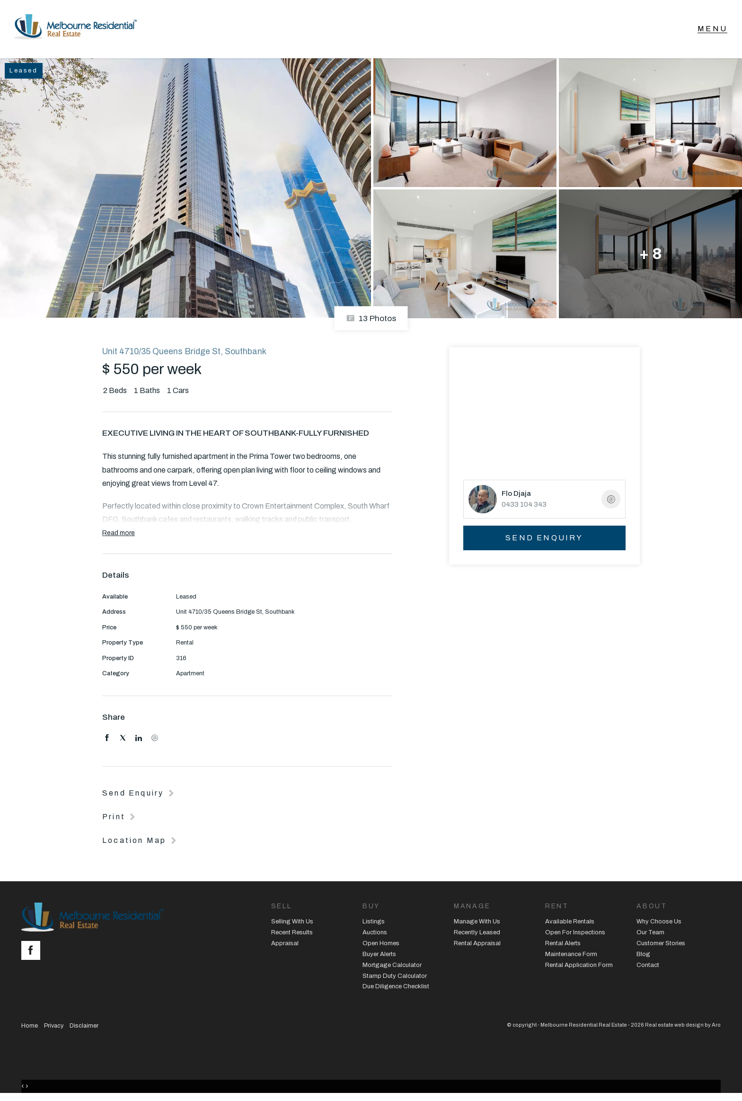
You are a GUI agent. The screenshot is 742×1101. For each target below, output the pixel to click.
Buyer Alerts (379, 955)
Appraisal (285, 944)
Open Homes (380, 944)
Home (29, 1027)
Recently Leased (477, 934)
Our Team (650, 934)
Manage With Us (477, 923)
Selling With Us (292, 923)
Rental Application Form (579, 966)
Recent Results (292, 934)
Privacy (53, 1027)
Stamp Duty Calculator (394, 977)
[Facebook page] (33, 953)
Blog (643, 955)
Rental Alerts (563, 944)
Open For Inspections (575, 934)
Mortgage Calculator (392, 966)
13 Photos (371, 319)
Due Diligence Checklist (395, 988)
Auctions (374, 934)
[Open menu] (712, 30)
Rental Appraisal (477, 944)
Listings (373, 923)
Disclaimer (84, 1027)
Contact (647, 966)
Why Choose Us (658, 923)
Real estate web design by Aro (683, 1026)
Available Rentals (569, 923)
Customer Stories (660, 944)
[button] (119, 818)
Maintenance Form (571, 955)
